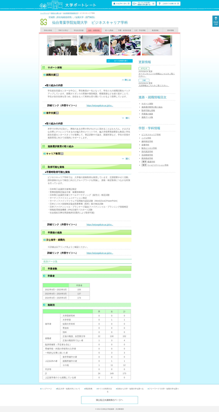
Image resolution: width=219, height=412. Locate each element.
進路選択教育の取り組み (152, 107)
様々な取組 (109, 30)
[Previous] (48, 45)
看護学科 (151, 162)
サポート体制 (147, 104)
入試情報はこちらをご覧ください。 (154, 85)
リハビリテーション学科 (157, 165)
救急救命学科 (147, 158)
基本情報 (170, 30)
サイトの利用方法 (105, 389)
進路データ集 (147, 117)
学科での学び (63, 30)
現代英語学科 (147, 151)
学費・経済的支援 (124, 30)
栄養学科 (145, 145)
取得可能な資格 (148, 110)
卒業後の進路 (147, 114)
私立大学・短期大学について (68, 389)
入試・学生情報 (140, 30)
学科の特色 (48, 30)
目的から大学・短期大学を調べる (130, 389)
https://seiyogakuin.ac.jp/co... (100, 105)
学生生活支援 (79, 30)
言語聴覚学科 (147, 155)
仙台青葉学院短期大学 (70, 13)
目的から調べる (56, 13)
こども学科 (146, 138)
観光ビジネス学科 (149, 148)
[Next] (171, 45)
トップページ (44, 13)
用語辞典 (88, 389)
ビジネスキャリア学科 (151, 135)
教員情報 (155, 30)
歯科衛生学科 (147, 141)
